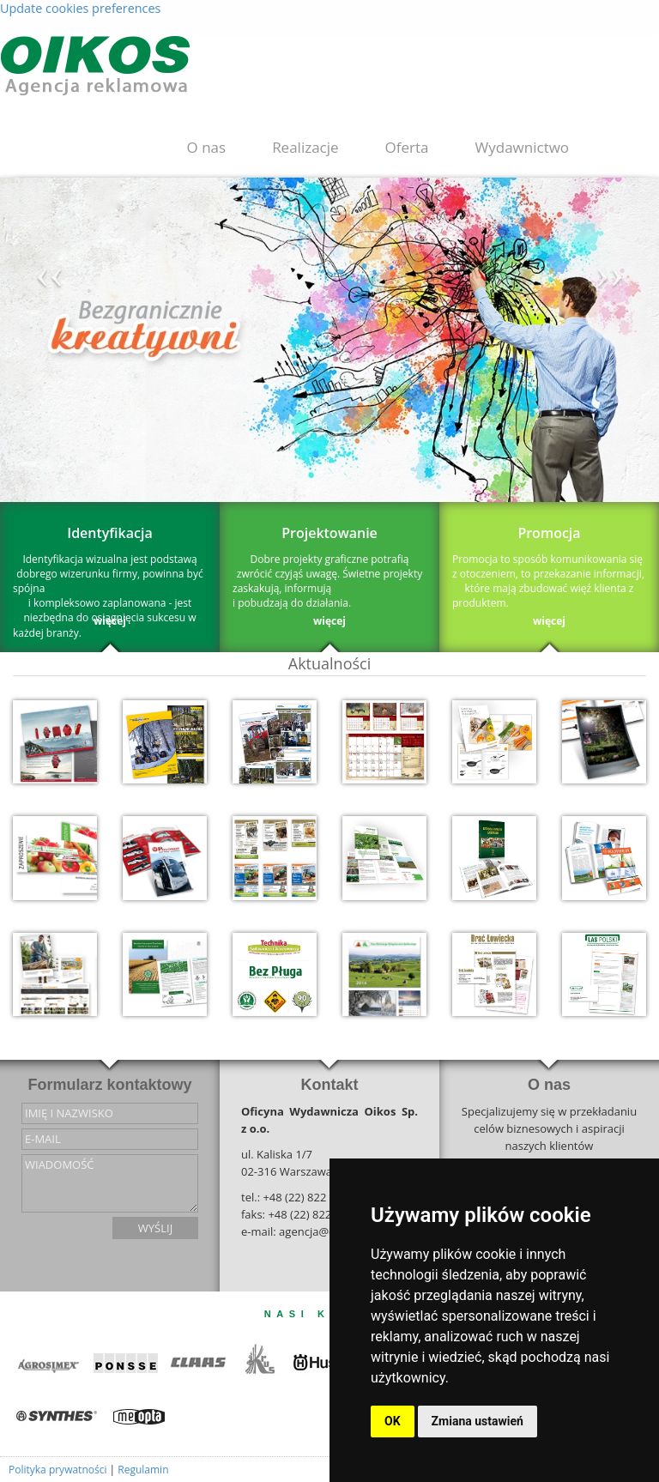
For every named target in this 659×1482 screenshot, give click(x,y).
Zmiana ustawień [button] (477, 1421)
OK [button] (392, 1421)
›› (610, 273)
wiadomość (109, 1183)
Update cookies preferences (80, 8)
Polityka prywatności (57, 1469)
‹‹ (49, 273)
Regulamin (143, 1469)
